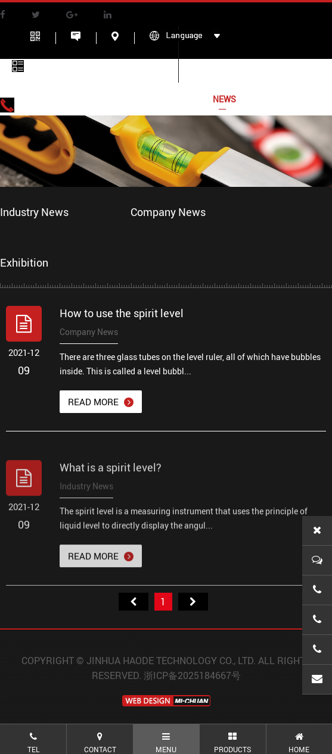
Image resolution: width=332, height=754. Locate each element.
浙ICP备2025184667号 (192, 675)
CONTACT (284, 99)
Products (161, 99)
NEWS (224, 99)
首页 (133, 602)
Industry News (34, 212)
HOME (42, 99)
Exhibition (24, 262)
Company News (168, 212)
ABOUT (96, 99)
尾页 (193, 602)
